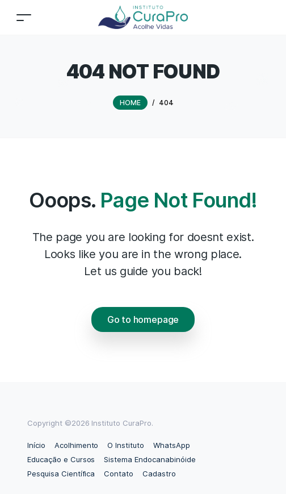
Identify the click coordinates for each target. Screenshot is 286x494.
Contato (118, 473)
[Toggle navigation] (24, 17)
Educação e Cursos (61, 459)
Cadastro (159, 473)
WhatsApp (171, 445)
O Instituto (125, 445)
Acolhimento (76, 445)
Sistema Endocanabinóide (149, 459)
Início (36, 445)
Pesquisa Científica (61, 473)
